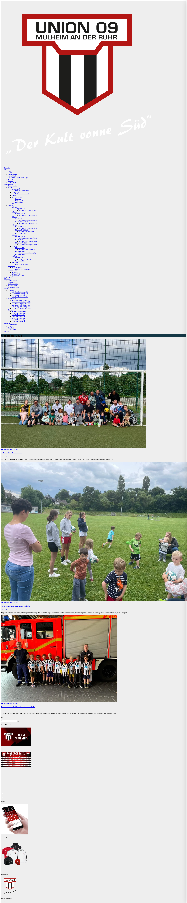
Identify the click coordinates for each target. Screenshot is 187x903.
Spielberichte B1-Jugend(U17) (28, 215)
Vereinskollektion (13, 324)
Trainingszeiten (12, 186)
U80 (13, 204)
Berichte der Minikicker (22, 264)
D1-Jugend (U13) (20, 226)
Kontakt (6, 331)
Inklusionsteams (12, 271)
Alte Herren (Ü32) (17, 197)
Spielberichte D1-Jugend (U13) (28, 228)
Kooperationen (12, 285)
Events (6, 289)
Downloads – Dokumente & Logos (18, 177)
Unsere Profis (12, 182)
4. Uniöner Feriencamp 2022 (20, 292)
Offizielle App (12, 329)
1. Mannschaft (16, 189)
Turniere (10, 310)
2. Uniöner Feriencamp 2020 (20, 295)
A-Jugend (14, 207)
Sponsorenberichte (13, 287)
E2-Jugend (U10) (20, 239)
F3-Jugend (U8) (20, 254)
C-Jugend (14, 217)
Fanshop (10, 326)
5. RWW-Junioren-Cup (18, 320)
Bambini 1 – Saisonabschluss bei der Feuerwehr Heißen (18, 707)
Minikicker (15, 262)
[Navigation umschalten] (1, 163)
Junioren (10, 205)
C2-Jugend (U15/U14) (21, 222)
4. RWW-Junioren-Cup (18, 321)
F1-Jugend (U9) (20, 248)
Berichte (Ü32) (19, 200)
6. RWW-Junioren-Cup (18, 318)
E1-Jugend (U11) (20, 236)
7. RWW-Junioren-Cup (18, 316)
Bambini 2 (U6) (19, 261)
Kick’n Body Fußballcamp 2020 (21, 302)
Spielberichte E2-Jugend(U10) (28, 241)
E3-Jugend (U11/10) (21, 243)
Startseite (7, 168)
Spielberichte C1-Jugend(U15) (28, 220)
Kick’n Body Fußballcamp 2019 (21, 303)
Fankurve (7, 323)
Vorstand (10, 172)
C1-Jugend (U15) (20, 218)
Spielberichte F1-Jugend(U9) (27, 249)
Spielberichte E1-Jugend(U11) (28, 238)
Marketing (7, 279)
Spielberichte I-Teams (18, 275)
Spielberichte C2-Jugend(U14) (28, 223)
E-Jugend (14, 235)
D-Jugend (14, 225)
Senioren (10, 187)
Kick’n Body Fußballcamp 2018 (21, 305)
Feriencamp (11, 290)
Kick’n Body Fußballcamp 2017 (21, 306)
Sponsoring (11, 282)
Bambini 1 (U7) (19, 257)
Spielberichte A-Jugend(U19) (27, 210)
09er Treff (11, 328)
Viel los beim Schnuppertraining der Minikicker (16, 606)
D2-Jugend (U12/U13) (21, 230)
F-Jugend (14, 246)
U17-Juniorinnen (16, 267)
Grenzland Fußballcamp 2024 (20, 300)
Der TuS (6, 169)
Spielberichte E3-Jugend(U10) (28, 244)
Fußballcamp (12, 298)
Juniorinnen (11, 266)
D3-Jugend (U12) (20, 233)
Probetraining (8, 277)
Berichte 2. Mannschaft (22, 194)
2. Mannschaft (16, 192)
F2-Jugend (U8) (20, 251)
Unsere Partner (12, 280)
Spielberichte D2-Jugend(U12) (28, 231)
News (9, 171)
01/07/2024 (4, 710)
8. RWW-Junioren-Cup (18, 315)
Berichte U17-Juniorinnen (22, 269)
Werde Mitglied (12, 176)
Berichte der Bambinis (25, 259)
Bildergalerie (19, 202)
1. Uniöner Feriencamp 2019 (20, 297)
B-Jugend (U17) (20, 213)
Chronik (10, 181)
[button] (93, 794)
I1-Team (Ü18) (16, 272)
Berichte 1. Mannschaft (22, 190)
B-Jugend (14, 212)
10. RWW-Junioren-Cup (19, 311)
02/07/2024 (4, 456)
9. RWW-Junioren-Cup (18, 313)
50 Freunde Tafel (13, 284)
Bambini (14, 256)
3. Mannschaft (16, 195)
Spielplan (18, 199)
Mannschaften (8, 184)
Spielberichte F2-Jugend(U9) (27, 253)
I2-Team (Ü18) (16, 274)
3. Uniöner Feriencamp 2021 (20, 293)
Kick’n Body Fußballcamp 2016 (21, 308)
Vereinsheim (11, 179)
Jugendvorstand (12, 174)
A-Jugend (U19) (20, 208)
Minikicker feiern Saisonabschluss (11, 453)
